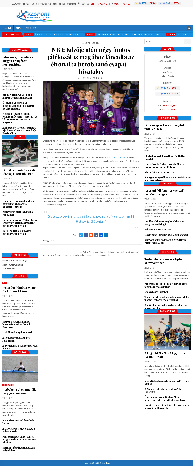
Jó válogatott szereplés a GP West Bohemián (166, 234)
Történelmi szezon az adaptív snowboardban (163, 261)
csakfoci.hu (92, 42)
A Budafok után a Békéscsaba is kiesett (18, 422)
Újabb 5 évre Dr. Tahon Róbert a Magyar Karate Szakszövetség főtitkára (164, 165)
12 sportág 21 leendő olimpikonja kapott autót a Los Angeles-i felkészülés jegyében (18, 203)
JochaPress (8, 385)
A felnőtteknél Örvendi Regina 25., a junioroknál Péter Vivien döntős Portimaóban (19, 130)
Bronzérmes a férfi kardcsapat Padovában (17, 213)
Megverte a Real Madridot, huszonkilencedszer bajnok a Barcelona (17, 324)
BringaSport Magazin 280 (157, 229)
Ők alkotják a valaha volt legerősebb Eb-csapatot (164, 157)
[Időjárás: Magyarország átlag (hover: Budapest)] (157, 3)
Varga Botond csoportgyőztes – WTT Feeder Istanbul (167, 382)
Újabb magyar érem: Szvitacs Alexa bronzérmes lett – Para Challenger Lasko (165, 398)
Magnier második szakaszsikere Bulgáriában (18, 449)
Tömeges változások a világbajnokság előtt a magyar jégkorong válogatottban (166, 298)
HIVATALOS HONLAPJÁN (118, 158)
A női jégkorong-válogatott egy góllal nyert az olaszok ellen (166, 306)
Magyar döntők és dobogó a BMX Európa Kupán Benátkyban (165, 241)
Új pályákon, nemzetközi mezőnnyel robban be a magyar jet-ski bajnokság (18, 105)
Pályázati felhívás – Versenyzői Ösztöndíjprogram (164, 192)
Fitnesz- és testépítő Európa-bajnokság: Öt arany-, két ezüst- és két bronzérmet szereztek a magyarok (19, 118)
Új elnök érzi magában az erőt (17, 332)
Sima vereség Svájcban (156, 291)
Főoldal (8, 28)
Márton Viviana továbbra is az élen (161, 172)
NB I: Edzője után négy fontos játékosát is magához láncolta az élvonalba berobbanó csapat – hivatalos (91, 60)
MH (4, 283)
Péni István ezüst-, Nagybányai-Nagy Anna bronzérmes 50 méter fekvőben (19, 439)
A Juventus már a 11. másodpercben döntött (19, 347)
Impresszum (31, 28)
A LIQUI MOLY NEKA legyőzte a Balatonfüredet (18, 430)
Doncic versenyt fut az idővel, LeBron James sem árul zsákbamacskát (166, 406)
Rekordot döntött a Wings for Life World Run (19, 289)
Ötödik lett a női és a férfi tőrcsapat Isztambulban (18, 172)
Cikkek (18, 28)
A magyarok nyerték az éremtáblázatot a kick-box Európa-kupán (167, 179)
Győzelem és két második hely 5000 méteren (19, 391)
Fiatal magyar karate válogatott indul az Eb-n (164, 127)
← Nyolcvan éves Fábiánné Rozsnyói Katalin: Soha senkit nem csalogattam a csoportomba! (75, 255)
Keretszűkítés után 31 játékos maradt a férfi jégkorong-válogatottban (165, 285)
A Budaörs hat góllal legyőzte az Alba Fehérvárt (162, 390)
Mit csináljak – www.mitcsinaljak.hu (16, 260)
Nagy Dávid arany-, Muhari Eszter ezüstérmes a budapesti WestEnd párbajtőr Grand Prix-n (19, 222)
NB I (53, 240)
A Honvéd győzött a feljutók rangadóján (16, 339)
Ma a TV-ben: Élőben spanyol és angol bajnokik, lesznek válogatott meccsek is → (110, 252)
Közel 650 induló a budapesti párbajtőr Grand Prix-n (16, 232)
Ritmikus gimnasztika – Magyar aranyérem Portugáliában (17, 60)
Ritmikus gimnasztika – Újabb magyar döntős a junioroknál (17, 96)
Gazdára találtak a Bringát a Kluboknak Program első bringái (164, 223)
